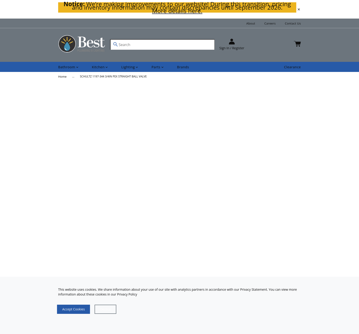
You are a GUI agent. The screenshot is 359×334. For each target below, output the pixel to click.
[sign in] (231, 44)
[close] (299, 9)
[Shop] (69, 67)
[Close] (105, 309)
